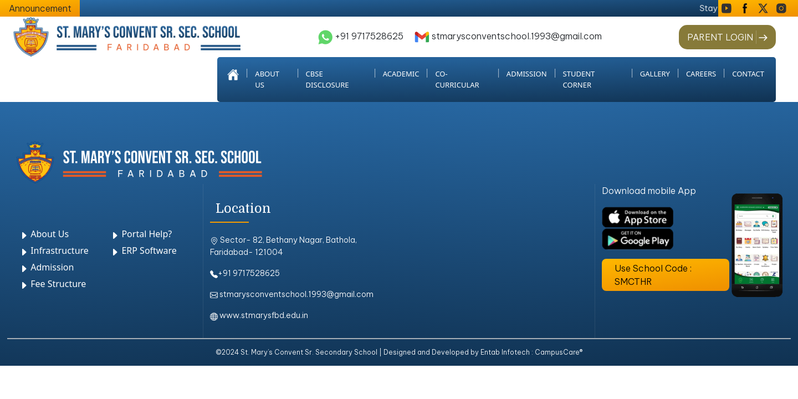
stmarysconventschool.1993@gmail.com (508, 36)
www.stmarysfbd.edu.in (259, 315)
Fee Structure (52, 284)
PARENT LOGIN (720, 37)
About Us (44, 234)
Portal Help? (141, 234)
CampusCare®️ (558, 352)
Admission (46, 267)
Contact (748, 74)
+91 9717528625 (360, 36)
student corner (579, 79)
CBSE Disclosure (327, 79)
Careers (701, 74)
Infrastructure (54, 250)
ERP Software (143, 250)
